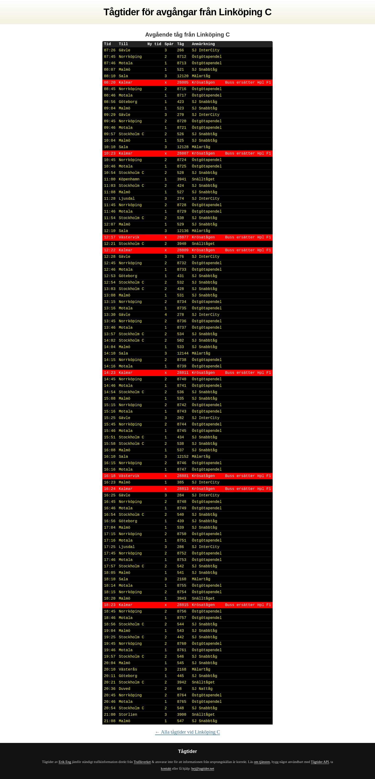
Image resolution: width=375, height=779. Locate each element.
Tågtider (121, 12)
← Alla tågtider (187, 732)
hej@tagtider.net (202, 768)
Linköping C (245, 12)
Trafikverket (142, 762)
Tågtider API (320, 762)
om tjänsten (262, 762)
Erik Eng (65, 762)
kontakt (166, 768)
